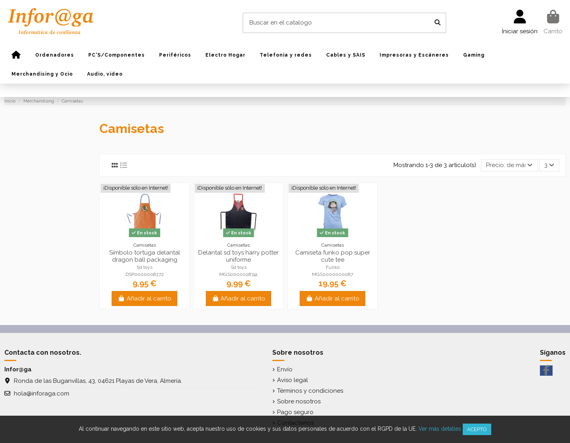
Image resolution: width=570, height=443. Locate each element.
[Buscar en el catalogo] (437, 22)
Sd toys (144, 267)
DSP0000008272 (144, 274)
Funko (333, 267)
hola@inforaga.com (41, 393)
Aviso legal (292, 380)
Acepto (477, 429)
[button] (54, 55)
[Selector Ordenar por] (509, 165)
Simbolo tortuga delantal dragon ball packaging (144, 256)
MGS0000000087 (332, 274)
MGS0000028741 (238, 274)
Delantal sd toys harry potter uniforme (238, 256)
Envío (285, 369)
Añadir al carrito (144, 298)
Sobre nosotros (299, 401)
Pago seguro (295, 412)
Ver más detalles (439, 429)
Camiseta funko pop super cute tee (332, 256)
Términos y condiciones (310, 390)
